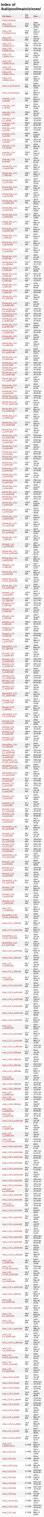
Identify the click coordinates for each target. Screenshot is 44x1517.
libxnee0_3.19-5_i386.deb (8, 617)
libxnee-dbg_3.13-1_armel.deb (9, 188)
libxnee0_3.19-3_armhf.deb (8, 869)
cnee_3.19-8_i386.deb (11, 1065)
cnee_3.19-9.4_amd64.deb (8, 1335)
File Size (27, 16)
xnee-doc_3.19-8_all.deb (8, 129)
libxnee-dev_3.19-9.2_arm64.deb (9, 410)
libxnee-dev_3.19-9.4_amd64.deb (9, 379)
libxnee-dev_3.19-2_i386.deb (9, 285)
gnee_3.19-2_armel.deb (12, 985)
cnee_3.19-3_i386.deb (11, 1084)
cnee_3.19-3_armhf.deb (12, 1237)
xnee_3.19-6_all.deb (10, 1388)
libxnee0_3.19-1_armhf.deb (8, 888)
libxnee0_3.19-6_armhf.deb (8, 850)
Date (35, 16)
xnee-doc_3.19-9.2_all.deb (8, 146)
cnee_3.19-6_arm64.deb (12, 1169)
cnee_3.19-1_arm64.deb (12, 1287)
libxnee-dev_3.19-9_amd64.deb (9, 304)
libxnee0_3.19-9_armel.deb (8, 790)
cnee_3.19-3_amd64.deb (8, 1110)
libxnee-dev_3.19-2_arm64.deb (9, 511)
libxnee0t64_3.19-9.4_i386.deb (9, 745)
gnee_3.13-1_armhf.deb (12, 951)
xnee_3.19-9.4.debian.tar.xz (9, 32)
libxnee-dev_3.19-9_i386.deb (9, 257)
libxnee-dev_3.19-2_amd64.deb (9, 337)
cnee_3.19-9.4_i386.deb (12, 1342)
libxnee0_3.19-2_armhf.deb (8, 875)
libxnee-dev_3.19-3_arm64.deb (9, 392)
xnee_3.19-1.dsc (9, 1452)
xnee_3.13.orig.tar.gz (11, 93)
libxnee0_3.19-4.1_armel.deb (8, 810)
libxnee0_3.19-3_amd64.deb (8, 682)
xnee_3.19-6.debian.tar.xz (8, 49)
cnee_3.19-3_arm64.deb (12, 1157)
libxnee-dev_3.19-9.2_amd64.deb (9, 351)
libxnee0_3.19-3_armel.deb (8, 815)
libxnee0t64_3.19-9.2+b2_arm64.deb (10, 761)
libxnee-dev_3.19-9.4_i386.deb (9, 344)
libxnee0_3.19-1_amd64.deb (8, 701)
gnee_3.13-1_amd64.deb (8, 909)
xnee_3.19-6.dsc (9, 1483)
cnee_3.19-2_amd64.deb (8, 1134)
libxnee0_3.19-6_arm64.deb (8, 733)
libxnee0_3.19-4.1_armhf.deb (8, 840)
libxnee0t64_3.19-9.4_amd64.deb (9, 715)
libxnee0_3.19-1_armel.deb (8, 821)
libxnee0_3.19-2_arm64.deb (8, 895)
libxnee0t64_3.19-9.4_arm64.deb (9, 856)
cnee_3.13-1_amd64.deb (8, 1027)
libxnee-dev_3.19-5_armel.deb (9, 487)
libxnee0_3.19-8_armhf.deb (8, 845)
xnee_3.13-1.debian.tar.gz (8, 1445)
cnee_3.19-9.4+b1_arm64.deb (10, 1356)
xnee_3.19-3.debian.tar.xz (8, 73)
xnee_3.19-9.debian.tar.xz (8, 39)
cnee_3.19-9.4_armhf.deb (8, 1370)
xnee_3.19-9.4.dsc (10, 1501)
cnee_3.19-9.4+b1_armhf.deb (9, 1363)
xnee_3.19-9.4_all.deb (11, 1438)
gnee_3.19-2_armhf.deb (12, 992)
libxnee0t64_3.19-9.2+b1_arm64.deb (10, 767)
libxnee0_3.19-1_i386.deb (8, 708)
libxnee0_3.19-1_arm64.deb (8, 902)
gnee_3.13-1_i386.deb (11, 923)
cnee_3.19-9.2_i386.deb (12, 1254)
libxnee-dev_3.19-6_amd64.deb (9, 320)
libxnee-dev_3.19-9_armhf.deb (9, 475)
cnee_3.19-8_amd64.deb (8, 1093)
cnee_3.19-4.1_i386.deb (12, 1046)
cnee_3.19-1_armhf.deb (12, 1328)
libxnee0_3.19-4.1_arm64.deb (8, 751)
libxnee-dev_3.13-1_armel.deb (9, 243)
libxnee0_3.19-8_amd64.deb (8, 660)
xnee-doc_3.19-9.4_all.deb (8, 153)
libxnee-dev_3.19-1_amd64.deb (9, 417)
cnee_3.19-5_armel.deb (12, 1217)
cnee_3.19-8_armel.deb (12, 1185)
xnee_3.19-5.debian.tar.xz (8, 55)
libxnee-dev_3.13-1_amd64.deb (9, 229)
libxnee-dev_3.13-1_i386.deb (9, 236)
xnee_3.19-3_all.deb (10, 1404)
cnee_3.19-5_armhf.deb (12, 1210)
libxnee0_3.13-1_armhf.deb (8, 640)
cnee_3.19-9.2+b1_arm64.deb (10, 1273)
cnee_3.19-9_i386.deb (11, 1052)
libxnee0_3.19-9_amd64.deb (8, 654)
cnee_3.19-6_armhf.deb (12, 1195)
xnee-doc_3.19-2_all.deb (8, 113)
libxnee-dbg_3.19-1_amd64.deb (9, 202)
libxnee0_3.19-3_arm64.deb (8, 756)
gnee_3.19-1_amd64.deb (8, 978)
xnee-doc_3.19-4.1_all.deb (8, 119)
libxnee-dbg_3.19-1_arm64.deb (9, 195)
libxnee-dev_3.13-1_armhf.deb (9, 250)
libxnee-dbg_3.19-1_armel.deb (9, 216)
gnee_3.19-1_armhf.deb (12, 1020)
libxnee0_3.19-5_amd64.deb (8, 671)
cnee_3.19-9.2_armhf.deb (8, 1322)
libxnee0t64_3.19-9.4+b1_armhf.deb (9, 937)
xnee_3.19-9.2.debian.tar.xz (9, 25)
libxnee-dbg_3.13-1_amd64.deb (9, 167)
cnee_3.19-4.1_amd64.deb (8, 1098)
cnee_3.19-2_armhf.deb (12, 1231)
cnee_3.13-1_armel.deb (12, 1034)
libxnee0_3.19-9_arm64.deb (8, 738)
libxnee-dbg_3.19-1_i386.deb (9, 223)
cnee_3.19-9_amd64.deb (8, 1078)
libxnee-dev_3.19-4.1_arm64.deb (9, 373)
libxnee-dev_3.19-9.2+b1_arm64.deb (10, 403)
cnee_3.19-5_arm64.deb (12, 1175)
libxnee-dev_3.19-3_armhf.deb (9, 441)
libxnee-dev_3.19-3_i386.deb (9, 291)
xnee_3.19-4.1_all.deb (11, 1399)
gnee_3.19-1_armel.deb (12, 1006)
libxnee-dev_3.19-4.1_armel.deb (9, 493)
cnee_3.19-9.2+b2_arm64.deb (10, 1267)
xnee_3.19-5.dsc (9, 1477)
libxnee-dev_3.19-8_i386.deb (9, 280)
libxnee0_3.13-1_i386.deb (8, 566)
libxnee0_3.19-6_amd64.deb (8, 665)
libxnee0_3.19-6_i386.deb (8, 623)
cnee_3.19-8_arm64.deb (12, 1152)
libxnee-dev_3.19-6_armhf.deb (9, 481)
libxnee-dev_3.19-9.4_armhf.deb (9, 587)
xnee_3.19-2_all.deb (10, 1410)
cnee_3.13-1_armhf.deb (12, 1041)
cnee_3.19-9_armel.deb (12, 1146)
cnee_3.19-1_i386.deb (11, 1294)
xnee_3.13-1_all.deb (10, 1431)
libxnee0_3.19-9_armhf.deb (8, 834)
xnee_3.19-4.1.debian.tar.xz (9, 68)
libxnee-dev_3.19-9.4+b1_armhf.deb (9, 580)
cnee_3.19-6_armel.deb (12, 1200)
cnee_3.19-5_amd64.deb (8, 1128)
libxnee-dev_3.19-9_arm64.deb (9, 386)
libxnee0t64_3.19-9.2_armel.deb (9, 828)
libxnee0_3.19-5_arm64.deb (8, 722)
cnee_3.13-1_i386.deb (11, 1071)
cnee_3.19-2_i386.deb (11, 1059)
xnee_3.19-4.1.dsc (10, 1506)
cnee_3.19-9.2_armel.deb (8, 1315)
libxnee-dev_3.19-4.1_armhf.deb (9, 436)
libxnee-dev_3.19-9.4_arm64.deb (9, 424)
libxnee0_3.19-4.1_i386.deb (8, 599)
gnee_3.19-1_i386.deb (11, 971)
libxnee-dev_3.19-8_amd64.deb (9, 315)
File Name (6, 16)
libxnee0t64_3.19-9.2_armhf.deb (9, 881)
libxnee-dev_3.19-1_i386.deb (9, 538)
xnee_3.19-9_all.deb (10, 1377)
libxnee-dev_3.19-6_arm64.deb (9, 369)
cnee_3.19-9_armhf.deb (12, 1163)
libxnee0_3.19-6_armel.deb (8, 780)
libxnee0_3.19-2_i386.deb (8, 629)
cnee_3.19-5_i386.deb (11, 1104)
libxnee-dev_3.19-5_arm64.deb (9, 358)
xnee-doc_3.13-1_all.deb (8, 99)
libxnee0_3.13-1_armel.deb (8, 594)
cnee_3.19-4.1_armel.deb (8, 1190)
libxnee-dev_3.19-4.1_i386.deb (9, 263)
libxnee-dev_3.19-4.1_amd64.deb (9, 310)
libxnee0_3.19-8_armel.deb (8, 784)
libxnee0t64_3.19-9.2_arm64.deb (9, 774)
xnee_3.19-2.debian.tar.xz (8, 62)
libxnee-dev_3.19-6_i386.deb (9, 275)
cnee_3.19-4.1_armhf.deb (8, 1204)
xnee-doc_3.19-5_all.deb (8, 135)
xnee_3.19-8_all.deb (10, 1383)
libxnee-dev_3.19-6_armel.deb (9, 469)
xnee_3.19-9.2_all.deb (11, 1424)
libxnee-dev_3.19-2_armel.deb (9, 447)
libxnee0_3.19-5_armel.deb (8, 797)
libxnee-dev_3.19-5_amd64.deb (9, 325)
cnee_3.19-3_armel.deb (12, 1242)
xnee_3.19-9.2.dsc (10, 1465)
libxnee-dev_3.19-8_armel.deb (9, 458)
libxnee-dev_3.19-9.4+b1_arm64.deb (10, 552)
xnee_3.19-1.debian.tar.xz (8, 79)
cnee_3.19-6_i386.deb (11, 1089)
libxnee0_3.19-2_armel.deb (8, 804)
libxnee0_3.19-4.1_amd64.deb (8, 677)
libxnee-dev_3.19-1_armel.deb (9, 573)
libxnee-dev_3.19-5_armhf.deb (9, 503)
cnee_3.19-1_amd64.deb (8, 1261)
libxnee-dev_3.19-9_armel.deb (9, 464)
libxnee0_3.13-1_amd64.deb (8, 545)
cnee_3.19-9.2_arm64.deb (8, 1301)
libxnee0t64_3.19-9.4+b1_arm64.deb (10, 916)
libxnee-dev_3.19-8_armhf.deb (9, 498)
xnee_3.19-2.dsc (9, 1458)
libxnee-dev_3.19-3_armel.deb (9, 453)
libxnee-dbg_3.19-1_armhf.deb (9, 209)
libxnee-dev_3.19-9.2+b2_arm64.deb (10, 397)
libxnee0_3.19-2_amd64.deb (8, 687)
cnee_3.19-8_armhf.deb (12, 1180)
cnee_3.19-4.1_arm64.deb (8, 1140)
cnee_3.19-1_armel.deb (12, 1308)
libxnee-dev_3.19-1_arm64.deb (9, 517)
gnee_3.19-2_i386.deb (11, 958)
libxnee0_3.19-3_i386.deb (8, 635)
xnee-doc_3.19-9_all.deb (8, 160)
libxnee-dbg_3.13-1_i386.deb (9, 174)
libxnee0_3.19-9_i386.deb (8, 610)
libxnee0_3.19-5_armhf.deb (8, 863)
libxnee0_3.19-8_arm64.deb (8, 728)
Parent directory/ (9, 20)
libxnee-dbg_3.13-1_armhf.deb (9, 181)
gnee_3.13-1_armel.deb (12, 930)
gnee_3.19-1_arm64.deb (12, 999)
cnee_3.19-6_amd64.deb (8, 1115)
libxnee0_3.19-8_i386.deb (8, 604)
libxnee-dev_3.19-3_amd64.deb (9, 331)
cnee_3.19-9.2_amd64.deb (8, 1280)
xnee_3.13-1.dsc (9, 1512)
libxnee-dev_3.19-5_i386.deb (9, 269)
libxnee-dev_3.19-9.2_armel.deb (9, 531)
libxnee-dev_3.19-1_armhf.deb (9, 559)
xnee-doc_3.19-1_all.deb (8, 106)
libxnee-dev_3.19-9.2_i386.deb (9, 297)
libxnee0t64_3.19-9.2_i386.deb (9, 647)
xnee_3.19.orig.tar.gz (11, 86)
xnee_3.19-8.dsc (9, 1488)
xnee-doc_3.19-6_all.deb (8, 141)
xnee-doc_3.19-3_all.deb (8, 124)
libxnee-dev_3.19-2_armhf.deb (9, 430)
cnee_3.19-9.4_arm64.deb (8, 1349)
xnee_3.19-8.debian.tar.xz (8, 45)
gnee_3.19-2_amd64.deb (8, 964)
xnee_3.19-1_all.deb (10, 1417)
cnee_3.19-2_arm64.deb (12, 1248)
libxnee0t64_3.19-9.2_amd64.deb (9, 694)
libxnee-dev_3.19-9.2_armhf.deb (9, 524)
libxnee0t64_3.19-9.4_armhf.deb (9, 944)
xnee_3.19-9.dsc (9, 1494)
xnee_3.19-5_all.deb (10, 1393)
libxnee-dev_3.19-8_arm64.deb (9, 364)
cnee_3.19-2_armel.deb (12, 1224)
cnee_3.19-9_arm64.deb (12, 1121)
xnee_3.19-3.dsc (9, 1471)
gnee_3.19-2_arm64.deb (12, 1013)
